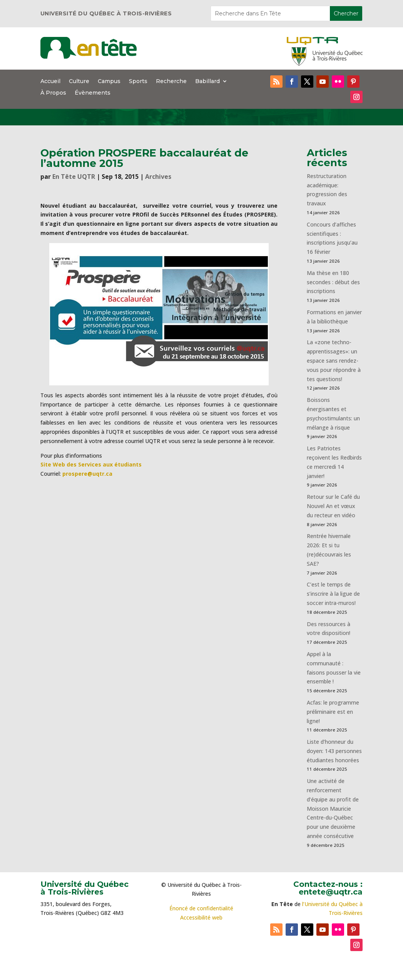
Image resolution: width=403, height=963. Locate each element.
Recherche (171, 81)
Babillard (207, 81)
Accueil (50, 81)
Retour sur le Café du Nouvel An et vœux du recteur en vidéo (333, 506)
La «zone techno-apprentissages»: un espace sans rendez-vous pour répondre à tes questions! (334, 360)
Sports (138, 81)
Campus (109, 81)
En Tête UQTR (73, 176)
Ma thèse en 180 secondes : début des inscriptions (333, 282)
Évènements (92, 93)
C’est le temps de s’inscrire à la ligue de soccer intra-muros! (333, 593)
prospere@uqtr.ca (87, 473)
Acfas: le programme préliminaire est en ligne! (333, 712)
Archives (158, 176)
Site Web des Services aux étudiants (91, 464)
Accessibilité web (201, 917)
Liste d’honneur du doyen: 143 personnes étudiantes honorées (334, 751)
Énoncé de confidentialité (201, 908)
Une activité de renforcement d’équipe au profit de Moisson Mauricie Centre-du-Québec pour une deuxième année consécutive (333, 808)
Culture (79, 81)
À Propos (53, 93)
